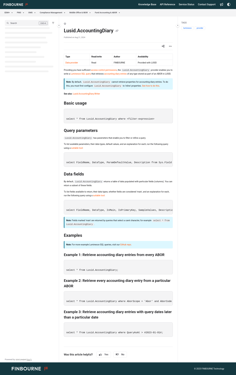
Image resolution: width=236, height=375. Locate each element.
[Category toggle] (59, 25)
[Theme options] (228, 4)
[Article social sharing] (163, 46)
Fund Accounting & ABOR (106, 12)
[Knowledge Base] (147, 4)
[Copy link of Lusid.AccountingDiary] (117, 31)
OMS (30, 12)
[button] (27, 23)
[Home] (65, 23)
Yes (103, 354)
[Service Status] (186, 4)
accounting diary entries (115, 74)
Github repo (125, 244)
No (120, 354)
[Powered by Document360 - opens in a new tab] (18, 359)
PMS (19, 12)
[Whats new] (221, 4)
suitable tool (77, 148)
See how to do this (150, 86)
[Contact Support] (207, 4)
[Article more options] (170, 46)
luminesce (187, 28)
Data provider (71, 62)
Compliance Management (51, 12)
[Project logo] (16, 4)
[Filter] (53, 23)
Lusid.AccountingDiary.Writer (86, 94)
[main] (118, 189)
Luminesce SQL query (81, 74)
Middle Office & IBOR (78, 12)
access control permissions (104, 70)
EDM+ (7, 12)
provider (200, 28)
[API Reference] (167, 4)
